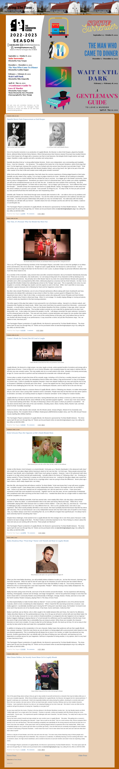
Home (47, 755)
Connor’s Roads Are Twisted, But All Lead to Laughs (26, 338)
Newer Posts (11, 755)
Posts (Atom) (17, 759)
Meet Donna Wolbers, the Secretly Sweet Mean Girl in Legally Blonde (32, 657)
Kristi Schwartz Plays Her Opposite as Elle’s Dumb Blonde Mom (30, 433)
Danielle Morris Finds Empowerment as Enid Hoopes (26, 119)
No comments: (31, 214)
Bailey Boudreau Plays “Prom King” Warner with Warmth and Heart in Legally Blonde (38, 541)
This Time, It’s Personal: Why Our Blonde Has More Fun (27, 222)
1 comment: (30, 330)
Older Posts (82, 755)
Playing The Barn (18, 7)
